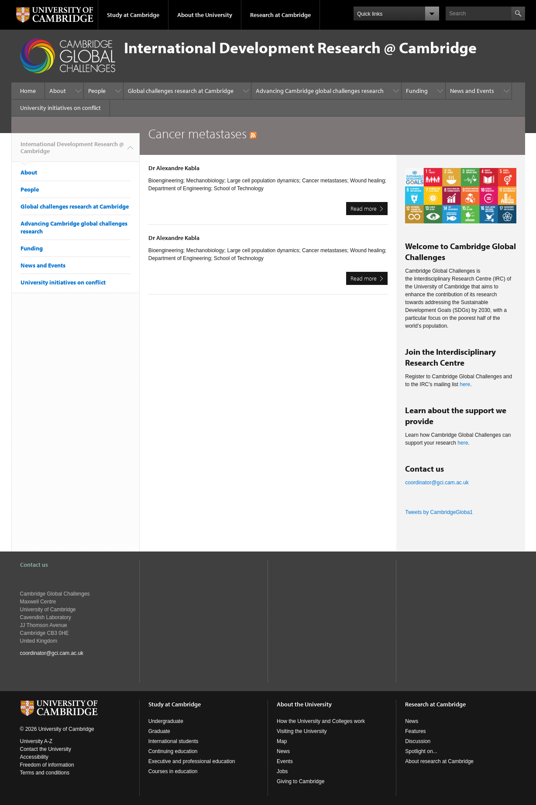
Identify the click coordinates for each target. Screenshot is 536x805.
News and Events (472, 91)
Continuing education (173, 751)
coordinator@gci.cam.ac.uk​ (437, 483)
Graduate (159, 731)
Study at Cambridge (133, 15)
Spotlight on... (421, 751)
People (97, 91)
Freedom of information (47, 765)
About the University (204, 15)
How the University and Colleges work (321, 721)
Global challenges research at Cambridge (181, 91)
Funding (417, 91)
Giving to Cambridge (300, 781)
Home (28, 91)
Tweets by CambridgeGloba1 (439, 512)
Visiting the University (302, 731)
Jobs (282, 771)
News (283, 751)
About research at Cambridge (439, 761)
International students (173, 741)
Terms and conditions (44, 773)
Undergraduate (165, 721)
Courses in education (173, 771)
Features (415, 731)
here (465, 384)
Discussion (417, 741)
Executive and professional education (191, 761)
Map (282, 741)
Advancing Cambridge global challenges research (320, 91)
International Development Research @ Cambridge (72, 151)
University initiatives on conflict (60, 108)
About (57, 91)
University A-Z (36, 741)
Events (285, 761)
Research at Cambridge (280, 15)
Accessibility (34, 757)
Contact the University (45, 749)
